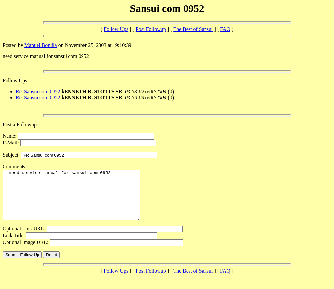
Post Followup (151, 29)
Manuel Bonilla (40, 45)
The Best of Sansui (193, 29)
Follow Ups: (16, 80)
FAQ (225, 29)
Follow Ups (116, 29)
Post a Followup (20, 124)
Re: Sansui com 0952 (38, 91)
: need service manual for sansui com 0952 (79, 200)
